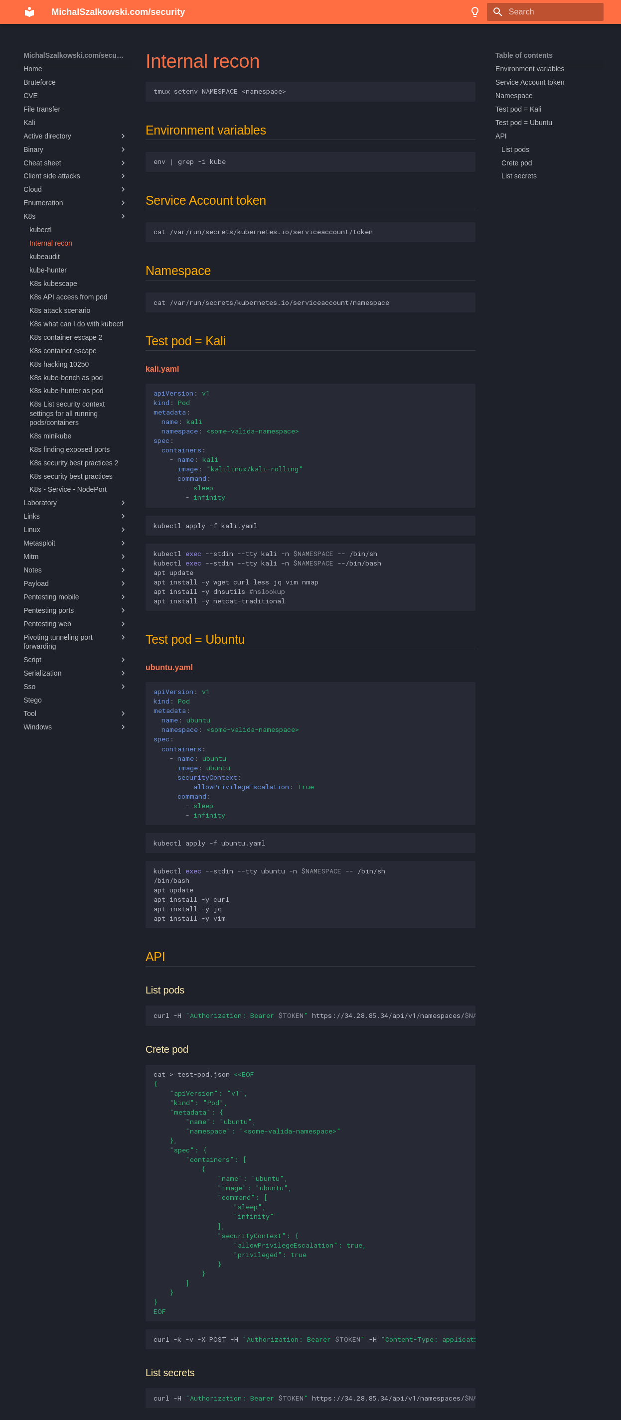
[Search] (545, 12)
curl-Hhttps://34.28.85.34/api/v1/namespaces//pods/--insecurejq (314, 1015)
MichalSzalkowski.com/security (75, 55)
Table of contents (524, 55)
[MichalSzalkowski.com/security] (29, 12)
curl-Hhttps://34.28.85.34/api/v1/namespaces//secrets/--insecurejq (314, 1398)
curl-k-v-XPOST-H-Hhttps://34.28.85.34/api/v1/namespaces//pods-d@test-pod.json (314, 1339)
